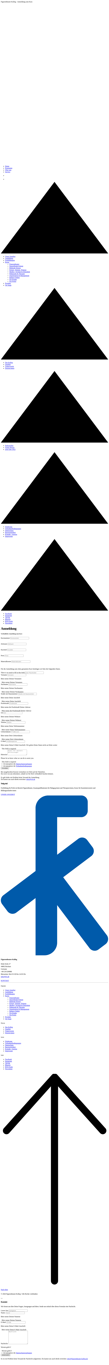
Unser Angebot (10, 256)
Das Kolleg (9, 362)
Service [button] (7, 172)
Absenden (5, 1358)
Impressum (9, 536)
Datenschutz (9, 530)
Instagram (8, 615)
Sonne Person (9, 447)
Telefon (3, 722)
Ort (2, 713)
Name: (3, 1314)
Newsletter (8, 623)
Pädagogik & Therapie (17, 274)
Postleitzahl (5, 703)
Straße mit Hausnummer (9, 694)
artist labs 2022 (10, 449)
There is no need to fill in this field (12, 673)
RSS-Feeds (9, 621)
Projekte (8, 283)
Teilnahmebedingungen (13, 529)
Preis (2, 656)
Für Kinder (13, 279)
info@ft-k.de (30, 780)
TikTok (7, 617)
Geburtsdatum (6, 732)
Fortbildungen (10, 260)
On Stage (8, 285)
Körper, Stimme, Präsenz (17, 270)
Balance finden (14, 277)
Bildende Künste (15, 268)
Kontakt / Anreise (11, 534)
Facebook (8, 614)
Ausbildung (9, 258)
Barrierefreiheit (10, 532)
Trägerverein (9, 366)
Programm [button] (8, 168)
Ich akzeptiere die (17, 765)
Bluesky (8, 619)
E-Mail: (3, 1323)
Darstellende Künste (16, 266)
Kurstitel (4, 650)
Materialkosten (6, 661)
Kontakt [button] (5, 981)
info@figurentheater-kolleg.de (77, 1362)
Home (7, 166)
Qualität (8, 364)
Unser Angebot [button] (8, 795)
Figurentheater (14, 264)
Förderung (8, 527)
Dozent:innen (9, 368)
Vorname (4, 675)
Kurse (7, 262)
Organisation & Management (19, 276)
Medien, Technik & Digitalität (19, 272)
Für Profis (12, 281)
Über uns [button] (8, 170)
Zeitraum (4, 644)
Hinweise (4, 755)
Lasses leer (4, 1311)
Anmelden (5, 769)
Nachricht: (4, 1347)
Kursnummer (5, 638)
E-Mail (3, 741)
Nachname (4, 684)
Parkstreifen (9, 446)
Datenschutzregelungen (24, 765)
